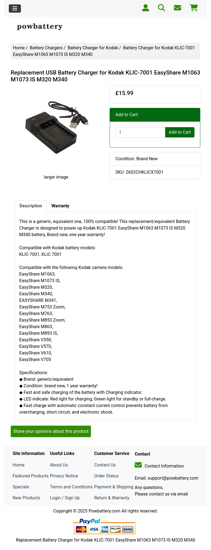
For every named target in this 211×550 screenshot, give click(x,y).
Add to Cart (180, 132)
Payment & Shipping (114, 486)
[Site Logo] (42, 27)
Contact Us (105, 465)
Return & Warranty (111, 497)
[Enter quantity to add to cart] (140, 132)
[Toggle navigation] (15, 8)
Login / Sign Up (65, 497)
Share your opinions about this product (50, 431)
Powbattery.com (104, 511)
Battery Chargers (46, 47)
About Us (59, 465)
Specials (21, 486)
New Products (26, 497)
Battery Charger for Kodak (93, 47)
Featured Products (31, 476)
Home (19, 47)
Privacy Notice (64, 476)
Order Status (106, 476)
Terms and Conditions (71, 486)
